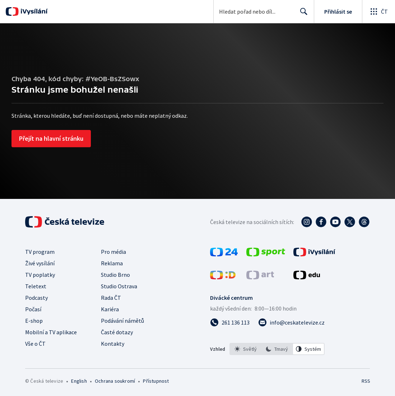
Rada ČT (111, 297)
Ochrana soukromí (115, 381)
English (79, 381)
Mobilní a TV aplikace (51, 332)
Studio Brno (115, 274)
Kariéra (110, 309)
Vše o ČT (35, 343)
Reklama (112, 263)
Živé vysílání (40, 263)
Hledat (302, 14)
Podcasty (36, 297)
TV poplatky (40, 274)
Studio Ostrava (119, 286)
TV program (40, 251)
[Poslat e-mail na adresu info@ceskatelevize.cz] (291, 322)
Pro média (113, 251)
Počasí (33, 309)
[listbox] (277, 349)
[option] (245, 349)
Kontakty (112, 343)
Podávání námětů (122, 320)
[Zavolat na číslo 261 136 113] (230, 322)
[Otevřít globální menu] (378, 11)
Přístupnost (156, 381)
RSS (366, 381)
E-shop (34, 320)
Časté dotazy (117, 332)
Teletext (35, 286)
